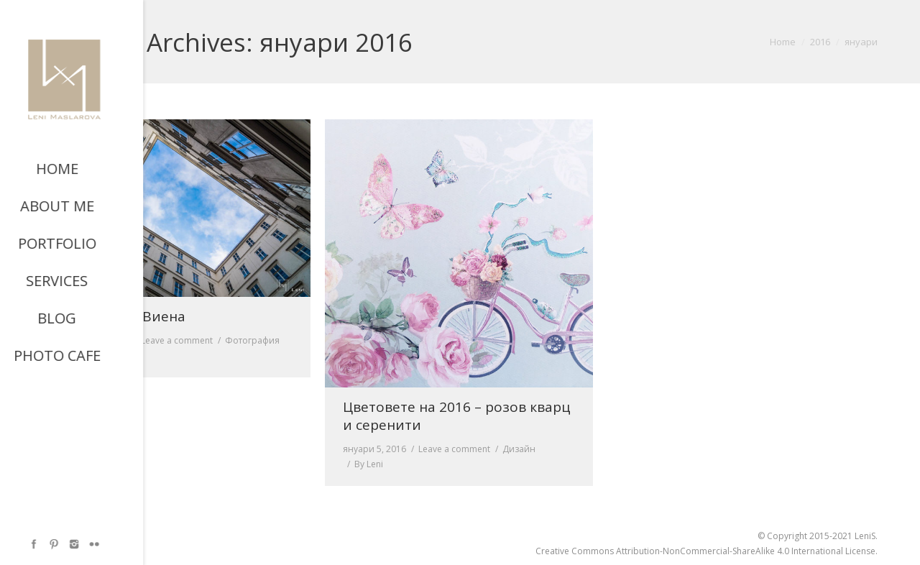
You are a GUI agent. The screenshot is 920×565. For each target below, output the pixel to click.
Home (783, 41)
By (86, 355)
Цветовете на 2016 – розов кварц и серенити (457, 416)
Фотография (252, 340)
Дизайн (518, 449)
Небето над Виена (122, 317)
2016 (820, 41)
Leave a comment (177, 340)
